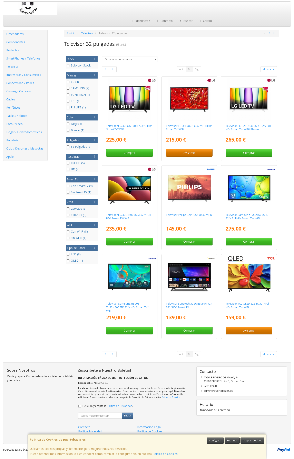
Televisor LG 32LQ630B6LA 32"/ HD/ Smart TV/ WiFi (129, 127)
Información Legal (149, 427)
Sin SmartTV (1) (79, 192)
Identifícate (140, 21)
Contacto (164, 21)
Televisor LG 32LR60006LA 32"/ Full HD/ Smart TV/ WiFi (128, 216)
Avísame (189, 153)
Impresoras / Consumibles (23, 75)
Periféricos (13, 107)
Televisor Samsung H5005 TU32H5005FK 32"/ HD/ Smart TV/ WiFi (127, 307)
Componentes (15, 42)
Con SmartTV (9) (80, 186)
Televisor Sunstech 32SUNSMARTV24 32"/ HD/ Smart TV (189, 305)
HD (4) (73, 169)
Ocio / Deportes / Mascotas (24, 148)
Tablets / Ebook (16, 116)
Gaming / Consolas (18, 91)
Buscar (186, 21)
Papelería (12, 140)
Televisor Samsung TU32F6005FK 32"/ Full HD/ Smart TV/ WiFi (247, 216)
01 (189, 69)
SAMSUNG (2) (78, 88)
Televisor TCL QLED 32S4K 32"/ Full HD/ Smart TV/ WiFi (248, 305)
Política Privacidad (90, 431)
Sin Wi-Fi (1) (76, 238)
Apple (10, 157)
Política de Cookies (165, 454)
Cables (10, 99)
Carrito (207, 21)
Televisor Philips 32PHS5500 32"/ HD (189, 215)
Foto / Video (14, 124)
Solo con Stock (79, 65)
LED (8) (74, 254)
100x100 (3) (76, 215)
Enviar (127, 415)
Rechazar (232, 440)
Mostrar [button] (269, 69)
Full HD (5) (76, 163)
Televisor (12, 67)
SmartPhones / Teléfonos (23, 58)
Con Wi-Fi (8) (77, 231)
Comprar (129, 153)
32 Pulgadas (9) (79, 146)
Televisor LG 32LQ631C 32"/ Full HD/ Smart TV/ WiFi (189, 127)
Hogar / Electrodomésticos (24, 132)
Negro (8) (75, 124)
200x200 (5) (76, 208)
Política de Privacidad (171, 397)
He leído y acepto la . (107, 406)
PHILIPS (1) (76, 107)
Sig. (197, 69)
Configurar (215, 440)
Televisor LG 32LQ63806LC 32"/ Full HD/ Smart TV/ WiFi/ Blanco (248, 127)
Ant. (181, 69)
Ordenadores (15, 34)
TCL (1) (73, 101)
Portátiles (12, 50)
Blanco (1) (75, 130)
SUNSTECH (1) (78, 95)
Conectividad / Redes (20, 83)
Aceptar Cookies (252, 440)
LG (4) (73, 82)
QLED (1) (75, 260)
